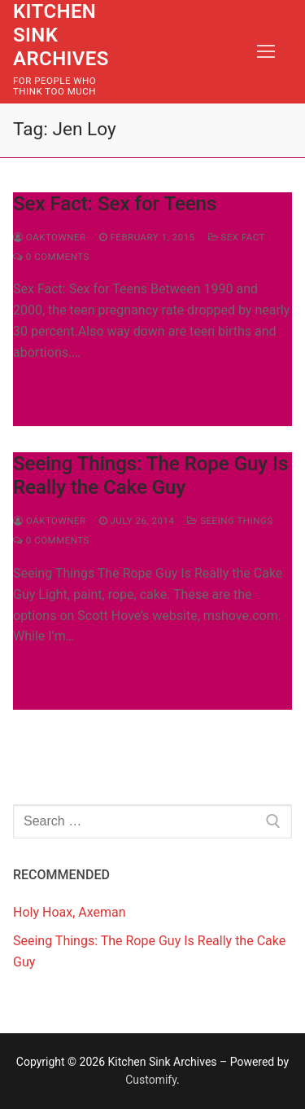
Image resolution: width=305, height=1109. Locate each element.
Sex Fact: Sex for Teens (114, 203)
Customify (150, 1079)
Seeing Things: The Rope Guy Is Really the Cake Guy (150, 475)
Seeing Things (229, 520)
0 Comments (51, 256)
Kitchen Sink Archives (61, 35)
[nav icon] (266, 52)
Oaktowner (49, 237)
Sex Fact (236, 237)
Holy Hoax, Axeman (69, 912)
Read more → (65, 387)
